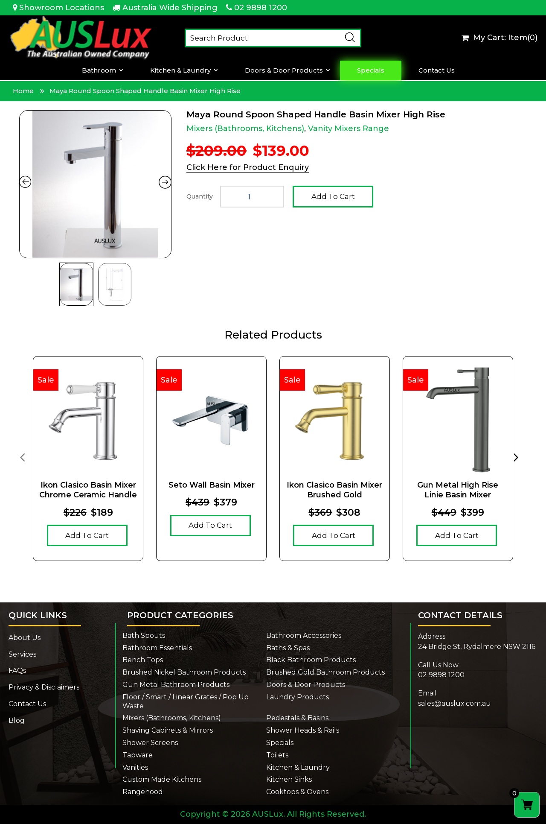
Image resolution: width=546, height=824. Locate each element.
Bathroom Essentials (157, 648)
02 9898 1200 (260, 7)
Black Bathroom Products (311, 660)
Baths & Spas (288, 648)
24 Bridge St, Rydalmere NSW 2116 (476, 647)
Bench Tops (142, 660)
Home (23, 91)
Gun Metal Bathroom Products (175, 685)
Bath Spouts (143, 635)
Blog (17, 720)
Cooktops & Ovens (297, 792)
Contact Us (436, 70)
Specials (370, 70)
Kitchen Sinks (289, 779)
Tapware (137, 755)
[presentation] (22, 456)
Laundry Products (297, 697)
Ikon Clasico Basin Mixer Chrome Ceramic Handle (88, 490)
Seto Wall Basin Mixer (211, 485)
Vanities (135, 767)
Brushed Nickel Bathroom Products (184, 672)
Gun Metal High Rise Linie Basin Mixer (457, 490)
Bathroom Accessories (303, 635)
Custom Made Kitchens (161, 779)
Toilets (277, 755)
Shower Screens (150, 743)
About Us (25, 638)
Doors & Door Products (284, 70)
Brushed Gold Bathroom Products (325, 672)
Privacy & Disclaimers (44, 687)
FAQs (17, 670)
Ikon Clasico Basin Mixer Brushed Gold (334, 490)
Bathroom (99, 70)
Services (22, 654)
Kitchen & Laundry (180, 70)
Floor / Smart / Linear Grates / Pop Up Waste (185, 701)
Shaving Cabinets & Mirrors (167, 730)
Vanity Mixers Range (348, 128)
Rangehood (142, 792)
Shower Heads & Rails (302, 730)
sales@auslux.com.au (454, 703)
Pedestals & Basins (297, 718)
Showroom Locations (61, 7)
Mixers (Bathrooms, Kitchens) (245, 128)
